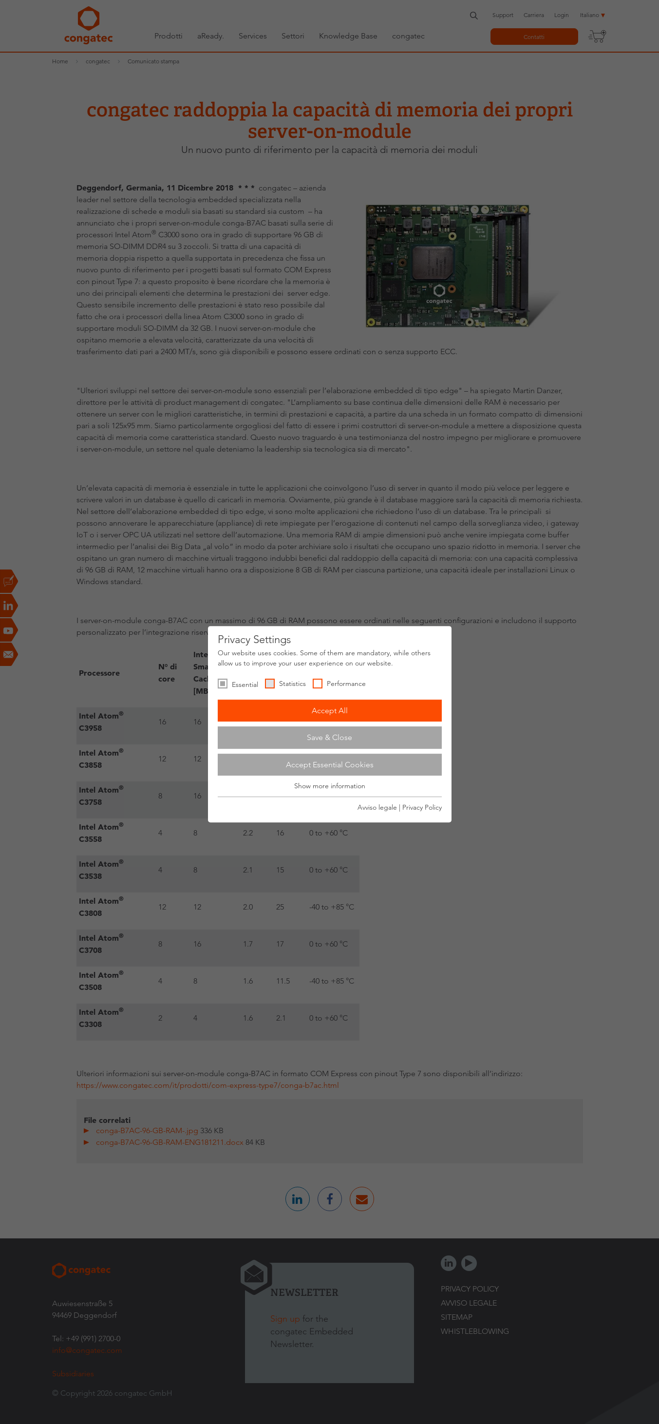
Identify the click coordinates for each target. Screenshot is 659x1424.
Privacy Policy (422, 807)
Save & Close (329, 737)
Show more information (329, 786)
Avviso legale (377, 807)
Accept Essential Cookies (330, 764)
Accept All (330, 710)
